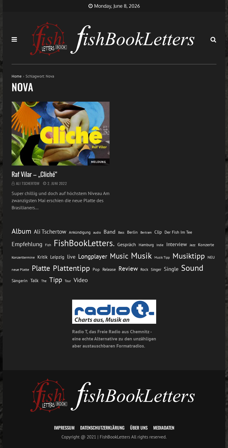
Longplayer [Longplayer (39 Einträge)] (92, 256)
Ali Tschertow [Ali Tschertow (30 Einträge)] (50, 231)
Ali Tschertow (28, 183)
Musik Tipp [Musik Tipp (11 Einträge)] (162, 257)
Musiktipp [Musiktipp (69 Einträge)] (188, 256)
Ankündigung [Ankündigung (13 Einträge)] (80, 232)
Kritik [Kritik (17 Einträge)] (42, 257)
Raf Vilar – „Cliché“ (34, 174)
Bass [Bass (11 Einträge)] (121, 232)
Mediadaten (163, 427)
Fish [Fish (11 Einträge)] (48, 245)
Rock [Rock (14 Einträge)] (144, 269)
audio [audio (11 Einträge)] (97, 232)
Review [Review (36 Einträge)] (128, 269)
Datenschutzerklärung (102, 427)
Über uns (139, 427)
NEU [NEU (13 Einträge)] (211, 257)
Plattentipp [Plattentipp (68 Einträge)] (71, 268)
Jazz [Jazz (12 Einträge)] (192, 245)
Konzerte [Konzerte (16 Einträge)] (206, 244)
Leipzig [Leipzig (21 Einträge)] (57, 257)
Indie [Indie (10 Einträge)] (160, 245)
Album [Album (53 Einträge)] (21, 231)
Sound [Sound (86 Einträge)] (192, 267)
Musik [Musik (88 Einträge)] (141, 255)
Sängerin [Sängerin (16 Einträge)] (20, 280)
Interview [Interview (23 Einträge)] (176, 244)
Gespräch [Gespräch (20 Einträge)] (126, 244)
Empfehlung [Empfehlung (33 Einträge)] (27, 244)
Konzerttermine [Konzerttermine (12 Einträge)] (23, 257)
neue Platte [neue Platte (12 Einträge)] (20, 269)
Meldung (98, 162)
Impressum (64, 427)
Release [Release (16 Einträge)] (109, 269)
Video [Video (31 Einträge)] (81, 280)
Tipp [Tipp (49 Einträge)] (55, 279)
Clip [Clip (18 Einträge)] (158, 232)
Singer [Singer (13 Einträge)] (156, 269)
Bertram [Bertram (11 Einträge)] (146, 232)
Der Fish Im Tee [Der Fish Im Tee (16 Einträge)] (178, 232)
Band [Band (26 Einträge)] (109, 231)
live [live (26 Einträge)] (71, 256)
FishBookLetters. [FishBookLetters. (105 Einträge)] (84, 243)
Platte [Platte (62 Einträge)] (41, 268)
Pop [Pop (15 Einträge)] (96, 269)
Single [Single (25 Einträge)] (171, 268)
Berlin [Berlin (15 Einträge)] (132, 232)
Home (17, 76)
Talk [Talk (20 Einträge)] (34, 280)
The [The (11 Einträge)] (44, 281)
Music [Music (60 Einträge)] (119, 256)
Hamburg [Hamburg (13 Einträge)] (146, 244)
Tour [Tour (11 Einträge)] (68, 281)
